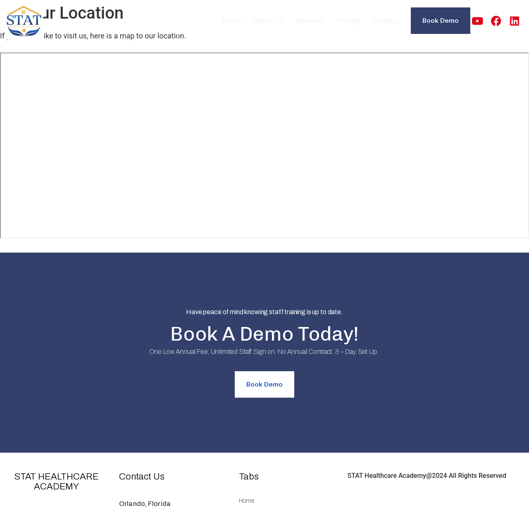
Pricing (348, 21)
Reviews (309, 21)
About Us (268, 21)
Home (231, 21)
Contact (385, 21)
